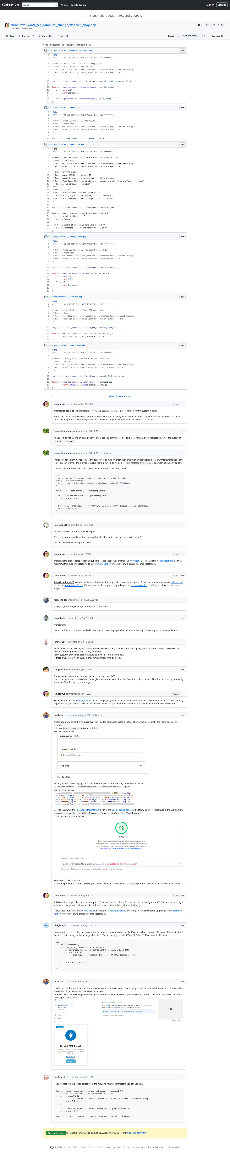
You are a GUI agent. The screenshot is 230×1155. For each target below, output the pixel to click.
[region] (115, 78)
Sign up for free (55, 1133)
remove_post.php (83, 700)
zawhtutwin (60, 1077)
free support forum (166, 560)
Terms (75, 1147)
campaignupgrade (63, 431)
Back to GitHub (78, 5)
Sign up (222, 4)
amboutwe (18, 25)
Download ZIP (217, 36)
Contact (127, 1147)
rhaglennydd (60, 925)
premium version (102, 563)
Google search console (122, 809)
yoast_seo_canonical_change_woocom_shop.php (62, 25)
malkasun (59, 715)
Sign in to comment (136, 1132)
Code (10, 36)
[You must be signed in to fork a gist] (218, 25)
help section (177, 582)
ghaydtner (59, 641)
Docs (119, 1147)
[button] (204, 36)
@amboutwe (60, 624)
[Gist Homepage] (10, 5)
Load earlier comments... (119, 396)
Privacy (84, 1147)
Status (100, 1147)
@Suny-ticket (60, 700)
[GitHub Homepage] (52, 1147)
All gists (65, 5)
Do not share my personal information (164, 1147)
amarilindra (60, 618)
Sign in (210, 4)
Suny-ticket (60, 669)
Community (110, 1147)
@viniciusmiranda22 (64, 582)
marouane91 (60, 524)
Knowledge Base (138, 560)
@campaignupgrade (64, 410)
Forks (62, 36)
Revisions (26, 36)
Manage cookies (139, 1147)
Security (92, 1147)
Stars (45, 36)
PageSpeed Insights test (87, 809)
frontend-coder (62, 599)
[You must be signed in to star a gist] (203, 25)
